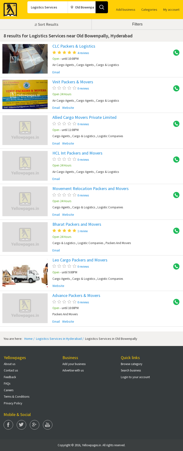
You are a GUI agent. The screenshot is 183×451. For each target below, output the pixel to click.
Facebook (8, 425)
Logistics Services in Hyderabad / (59, 338)
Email (56, 72)
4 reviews (83, 53)
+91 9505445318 (174, 160)
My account (171, 9)
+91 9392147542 (174, 231)
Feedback (10, 377)
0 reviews (83, 88)
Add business (125, 9)
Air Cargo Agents (63, 65)
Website (68, 108)
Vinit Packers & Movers (72, 82)
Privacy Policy (13, 403)
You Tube (47, 425)
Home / (29, 338)
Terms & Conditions (16, 397)
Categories (149, 9)
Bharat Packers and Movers (76, 224)
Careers (8, 390)
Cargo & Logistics (107, 65)
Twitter (21, 425)
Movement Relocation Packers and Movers (90, 188)
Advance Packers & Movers (76, 295)
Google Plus (34, 425)
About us (9, 364)
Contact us (11, 370)
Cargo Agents (85, 65)
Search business (131, 370)
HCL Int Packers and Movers (77, 153)
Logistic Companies (110, 136)
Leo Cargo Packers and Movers (79, 260)
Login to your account (135, 377)
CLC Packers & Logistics (73, 46)
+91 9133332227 (174, 124)
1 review (82, 231)
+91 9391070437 (174, 302)
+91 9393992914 (174, 266)
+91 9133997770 (174, 53)
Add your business (74, 364)
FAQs (7, 383)
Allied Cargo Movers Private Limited (84, 117)
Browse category (131, 364)
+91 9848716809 (174, 195)
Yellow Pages (9, 8)
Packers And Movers (118, 243)
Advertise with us (73, 370)
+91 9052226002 (174, 88)
